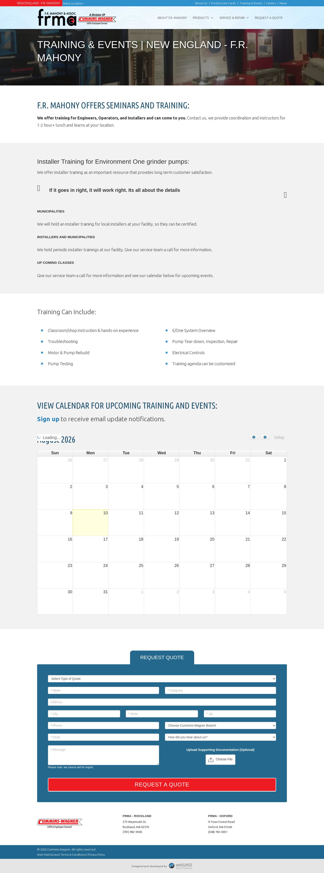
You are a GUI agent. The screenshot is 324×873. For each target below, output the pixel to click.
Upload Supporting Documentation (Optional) (220, 750)
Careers (271, 3)
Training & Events (250, 3)
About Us (201, 3)
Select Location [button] (72, 3)
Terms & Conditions (73, 854)
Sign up (48, 418)
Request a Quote (269, 18)
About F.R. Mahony (172, 18)
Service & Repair (234, 18)
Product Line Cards (223, 3)
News (283, 3)
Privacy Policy (96, 854)
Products (203, 18)
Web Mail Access (48, 854)
